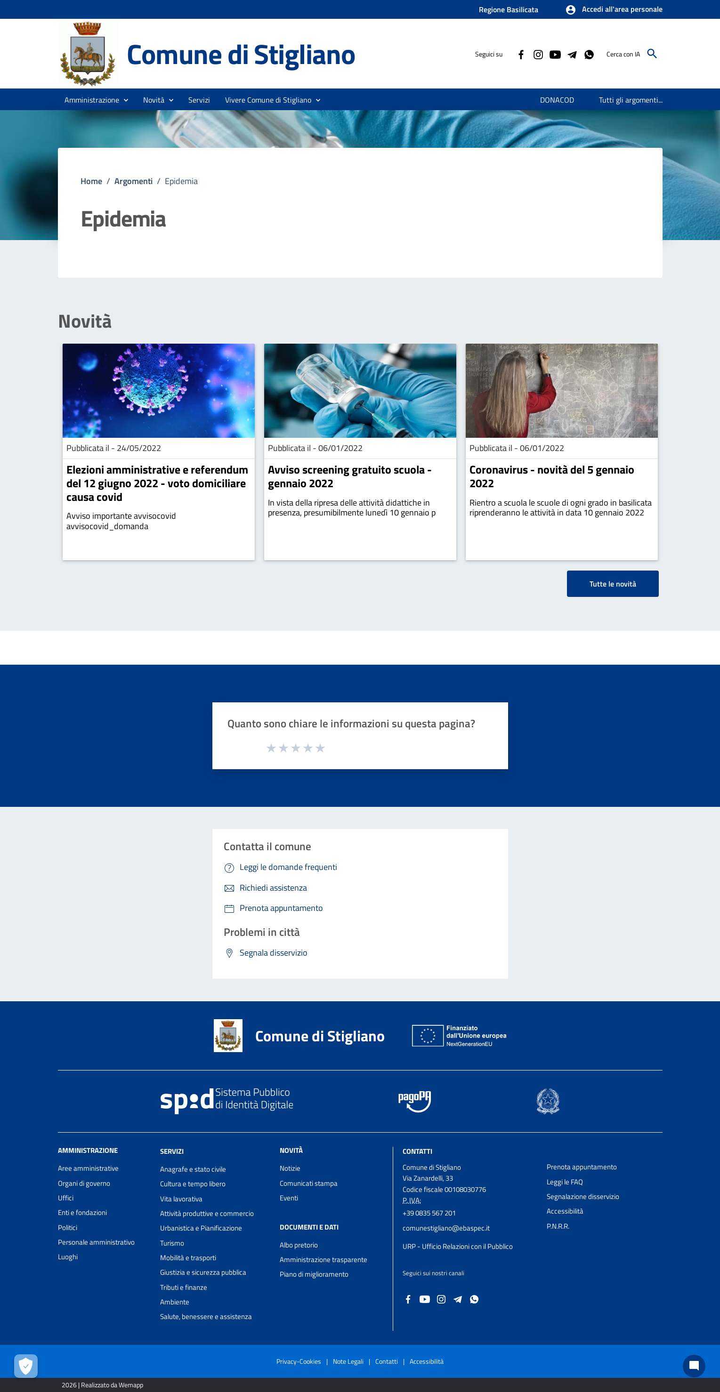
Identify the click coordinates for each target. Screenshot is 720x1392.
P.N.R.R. (558, 1226)
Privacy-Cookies (298, 1361)
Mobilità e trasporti (188, 1257)
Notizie (290, 1168)
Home (91, 181)
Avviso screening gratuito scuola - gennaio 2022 (350, 476)
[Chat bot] (694, 1366)
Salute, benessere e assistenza (206, 1316)
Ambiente (174, 1301)
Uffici (65, 1197)
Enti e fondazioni (82, 1212)
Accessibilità (565, 1211)
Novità (85, 321)
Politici (67, 1227)
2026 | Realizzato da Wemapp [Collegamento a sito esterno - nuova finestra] (102, 1385)
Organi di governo (84, 1183)
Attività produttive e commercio (207, 1213)
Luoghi (68, 1256)
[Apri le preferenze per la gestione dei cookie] (26, 1366)
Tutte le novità (613, 583)
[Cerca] (652, 53)
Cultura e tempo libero (193, 1183)
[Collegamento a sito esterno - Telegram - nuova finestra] (571, 53)
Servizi (172, 1151)
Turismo (172, 1243)
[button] (614, 10)
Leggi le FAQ (565, 1181)
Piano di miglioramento (314, 1274)
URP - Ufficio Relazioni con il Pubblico (458, 1246)
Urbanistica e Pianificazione (201, 1228)
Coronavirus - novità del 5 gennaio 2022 (551, 476)
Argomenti (133, 181)
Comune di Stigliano (241, 53)
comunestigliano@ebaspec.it (446, 1228)
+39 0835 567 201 (429, 1212)
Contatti (417, 1151)
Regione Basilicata (508, 9)
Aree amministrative (88, 1168)
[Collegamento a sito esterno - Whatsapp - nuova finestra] (588, 53)
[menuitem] (557, 99)
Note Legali (348, 1361)
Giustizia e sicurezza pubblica (203, 1272)
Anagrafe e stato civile (193, 1169)
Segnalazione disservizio (583, 1196)
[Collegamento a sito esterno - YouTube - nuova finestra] (554, 53)
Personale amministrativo (96, 1242)
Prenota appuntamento (582, 1166)
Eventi (289, 1197)
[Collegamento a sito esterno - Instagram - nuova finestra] (537, 53)
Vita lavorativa (181, 1198)
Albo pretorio (299, 1244)
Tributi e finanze (183, 1287)
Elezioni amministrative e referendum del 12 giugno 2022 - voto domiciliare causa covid (157, 483)
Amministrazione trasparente (323, 1259)
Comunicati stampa (309, 1183)
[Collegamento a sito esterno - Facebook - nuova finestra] (520, 53)
